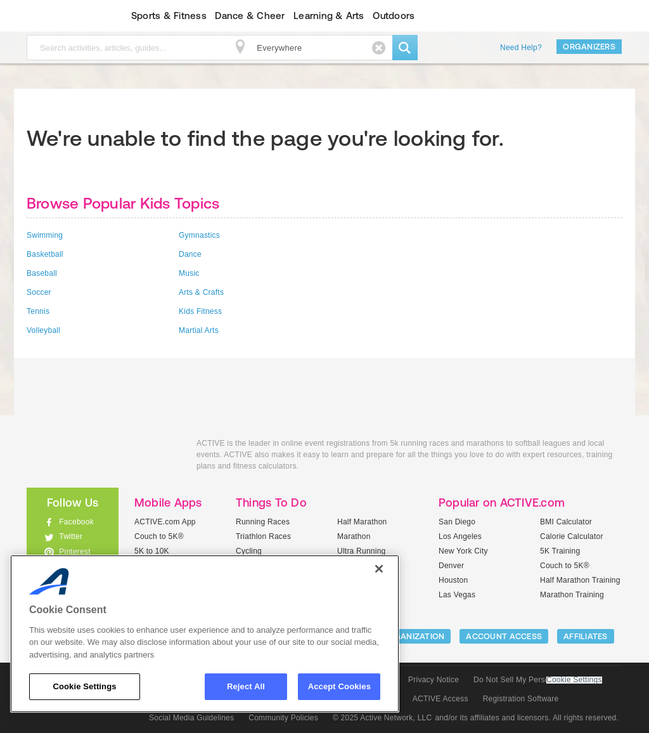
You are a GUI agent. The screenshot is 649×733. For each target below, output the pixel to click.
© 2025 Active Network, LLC (382, 717)
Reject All (246, 686)
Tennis (38, 311)
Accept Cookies (339, 686)
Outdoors (393, 15)
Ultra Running (361, 551)
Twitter (70, 536)
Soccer (39, 292)
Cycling (249, 551)
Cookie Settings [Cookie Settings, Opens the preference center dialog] (84, 686)
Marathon (354, 536)
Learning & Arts (328, 15)
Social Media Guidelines (191, 717)
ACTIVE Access (440, 698)
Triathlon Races (263, 536)
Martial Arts (199, 330)
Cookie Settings (574, 680)
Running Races (263, 521)
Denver (451, 565)
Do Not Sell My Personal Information (537, 679)
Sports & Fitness (169, 15)
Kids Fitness (200, 311)
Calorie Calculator (571, 536)
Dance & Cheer (250, 15)
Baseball (42, 273)
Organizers (589, 46)
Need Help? (521, 47)
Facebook (76, 521)
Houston (453, 580)
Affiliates (585, 636)
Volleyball (43, 330)
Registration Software (521, 698)
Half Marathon (362, 521)
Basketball (45, 254)
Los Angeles (460, 536)
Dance (190, 254)
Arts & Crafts (201, 292)
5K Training (560, 551)
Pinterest (75, 551)
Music (189, 273)
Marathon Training (572, 594)
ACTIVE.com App (165, 521)
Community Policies (283, 717)
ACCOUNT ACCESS (504, 636)
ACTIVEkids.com (61, 16)
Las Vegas (457, 594)
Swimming (45, 235)
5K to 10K (151, 551)
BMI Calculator (566, 521)
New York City (463, 551)
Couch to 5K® (159, 536)
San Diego (457, 521)
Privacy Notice (433, 679)
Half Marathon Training (580, 580)
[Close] (379, 569)
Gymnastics (199, 235)
